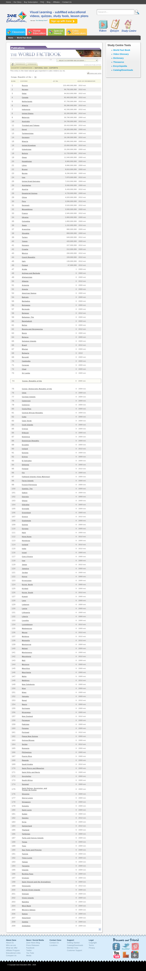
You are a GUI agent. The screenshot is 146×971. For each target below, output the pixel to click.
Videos (103, 26)
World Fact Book (24, 38)
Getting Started (73, 943)
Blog (48, 2)
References (20, 64)
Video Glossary (121, 54)
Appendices (32, 64)
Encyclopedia (120, 66)
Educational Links (13, 953)
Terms (91, 945)
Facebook (30, 948)
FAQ (42, 2)
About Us (10, 943)
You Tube (30, 953)
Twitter (29, 950)
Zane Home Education (36, 32)
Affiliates (56, 2)
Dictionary (118, 58)
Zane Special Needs (56, 32)
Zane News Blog (33, 943)
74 (35, 77)
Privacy (92, 948)
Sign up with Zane (63, 21)
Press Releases (32, 945)
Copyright (93, 943)
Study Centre (129, 26)
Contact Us (66, 2)
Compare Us (11, 955)
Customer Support (74, 950)
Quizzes (115, 26)
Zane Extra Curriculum (76, 32)
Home (8, 2)
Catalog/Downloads (123, 70)
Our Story (18, 2)
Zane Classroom (16, 32)
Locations (53, 945)
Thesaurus (118, 62)
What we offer (11, 948)
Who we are (11, 945)
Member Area (72, 948)
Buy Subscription (31, 2)
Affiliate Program (13, 950)
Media (28, 955)
